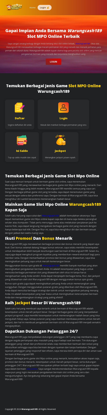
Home (33, 7)
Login (53, 61)
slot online (31, 368)
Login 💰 (44, 7)
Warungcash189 (50, 215)
